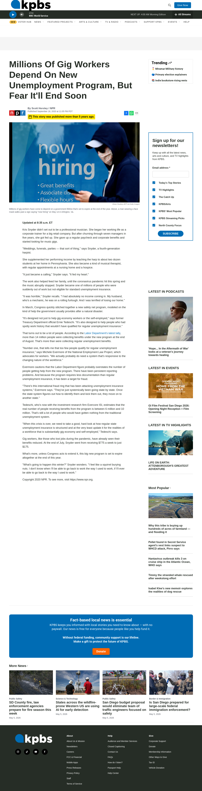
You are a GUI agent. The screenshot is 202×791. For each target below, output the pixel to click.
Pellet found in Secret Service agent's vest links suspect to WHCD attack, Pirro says (167, 545)
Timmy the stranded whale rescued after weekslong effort (170, 577)
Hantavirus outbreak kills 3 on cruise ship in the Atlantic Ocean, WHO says (169, 562)
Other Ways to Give (158, 757)
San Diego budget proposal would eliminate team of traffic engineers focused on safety (124, 707)
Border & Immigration (160, 699)
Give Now (184, 7)
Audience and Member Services (122, 741)
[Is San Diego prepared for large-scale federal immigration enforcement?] (171, 682)
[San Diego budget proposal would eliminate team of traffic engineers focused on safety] (124, 682)
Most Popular (159, 488)
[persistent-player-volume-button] (21, 21)
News (37, 30)
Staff (69, 778)
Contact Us (113, 752)
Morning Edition (158, 21)
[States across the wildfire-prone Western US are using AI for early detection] (78, 682)
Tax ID (152, 762)
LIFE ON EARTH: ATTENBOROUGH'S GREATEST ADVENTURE (168, 466)
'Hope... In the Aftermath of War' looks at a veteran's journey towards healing (168, 352)
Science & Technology (67, 699)
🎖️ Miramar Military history (167, 68)
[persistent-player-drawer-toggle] (182, 21)
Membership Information (160, 752)
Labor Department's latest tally (102, 333)
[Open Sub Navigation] (43, 30)
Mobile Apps (72, 762)
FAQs (110, 757)
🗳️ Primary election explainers (169, 74)
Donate (101, 651)
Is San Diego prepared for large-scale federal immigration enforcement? (169, 706)
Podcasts (131, 30)
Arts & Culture (89, 30)
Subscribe (170, 233)
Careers (70, 752)
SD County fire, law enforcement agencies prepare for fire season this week (30, 707)
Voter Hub (24, 30)
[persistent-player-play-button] (12, 21)
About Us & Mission (76, 741)
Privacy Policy (73, 773)
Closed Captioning (116, 746)
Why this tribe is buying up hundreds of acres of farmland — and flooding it (169, 529)
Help (187, 30)
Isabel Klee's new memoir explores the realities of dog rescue (170, 590)
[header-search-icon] (170, 8)
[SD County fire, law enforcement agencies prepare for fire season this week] (31, 682)
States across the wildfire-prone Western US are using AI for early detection (77, 706)
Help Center (113, 773)
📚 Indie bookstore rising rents (169, 80)
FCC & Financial (74, 757)
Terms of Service (74, 784)
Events (172, 30)
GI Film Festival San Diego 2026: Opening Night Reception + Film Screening (169, 409)
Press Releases (74, 768)
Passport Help (114, 768)
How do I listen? (115, 762)
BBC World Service (38, 22)
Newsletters (72, 746)
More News (19, 666)
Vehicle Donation (156, 768)
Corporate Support (157, 741)
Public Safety (15, 699)
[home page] (29, 7)
